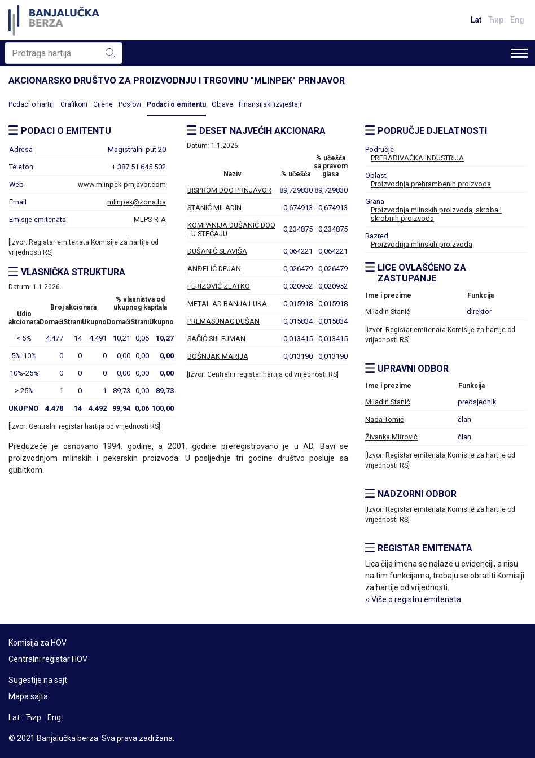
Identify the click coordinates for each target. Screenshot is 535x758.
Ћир (495, 19)
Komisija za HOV (37, 642)
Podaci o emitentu (176, 104)
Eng (517, 19)
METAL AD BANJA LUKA (227, 303)
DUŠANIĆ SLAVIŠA (217, 251)
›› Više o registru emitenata (413, 599)
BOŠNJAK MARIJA (217, 356)
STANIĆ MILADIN (214, 207)
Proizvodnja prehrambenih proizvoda (431, 184)
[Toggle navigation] (519, 53)
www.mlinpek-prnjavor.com (122, 184)
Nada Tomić (384, 419)
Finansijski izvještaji (270, 104)
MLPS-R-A (150, 219)
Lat (476, 19)
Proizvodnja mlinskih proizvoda (421, 244)
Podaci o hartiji (31, 104)
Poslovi (130, 104)
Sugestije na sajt (37, 680)
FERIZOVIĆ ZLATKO (218, 286)
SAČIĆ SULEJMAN (216, 338)
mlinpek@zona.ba (136, 202)
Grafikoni (73, 104)
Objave (222, 104)
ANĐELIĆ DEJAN (214, 268)
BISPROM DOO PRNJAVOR (229, 190)
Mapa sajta (28, 696)
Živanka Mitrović (391, 437)
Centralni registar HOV (47, 659)
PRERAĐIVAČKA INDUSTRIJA (417, 158)
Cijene (103, 104)
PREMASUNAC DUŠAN (223, 321)
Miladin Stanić (387, 311)
